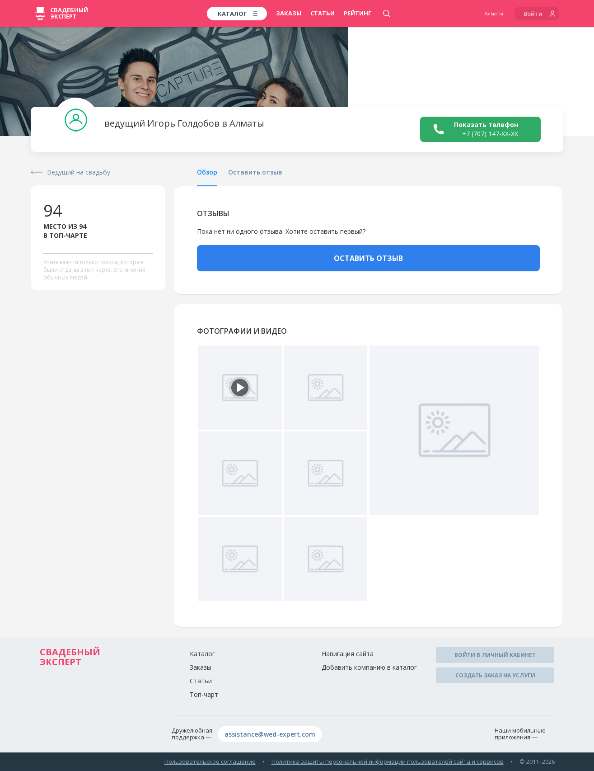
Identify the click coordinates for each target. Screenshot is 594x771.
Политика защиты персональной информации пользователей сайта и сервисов (387, 761)
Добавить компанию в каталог (369, 667)
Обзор (207, 172)
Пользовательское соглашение (210, 761)
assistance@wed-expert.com (270, 734)
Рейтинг (358, 13)
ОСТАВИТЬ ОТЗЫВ (368, 258)
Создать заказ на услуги (495, 675)
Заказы (288, 13)
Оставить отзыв (255, 172)
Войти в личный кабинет (495, 655)
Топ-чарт (204, 694)
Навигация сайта (348, 653)
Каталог (202, 653)
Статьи (322, 13)
